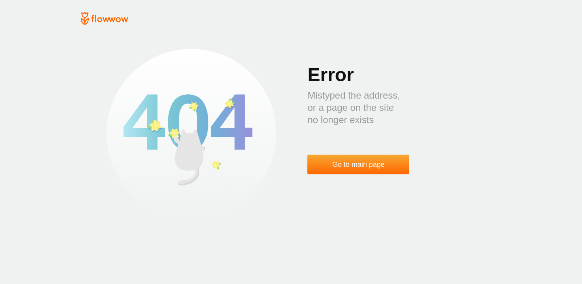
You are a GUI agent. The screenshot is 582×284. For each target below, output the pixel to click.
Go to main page (358, 164)
